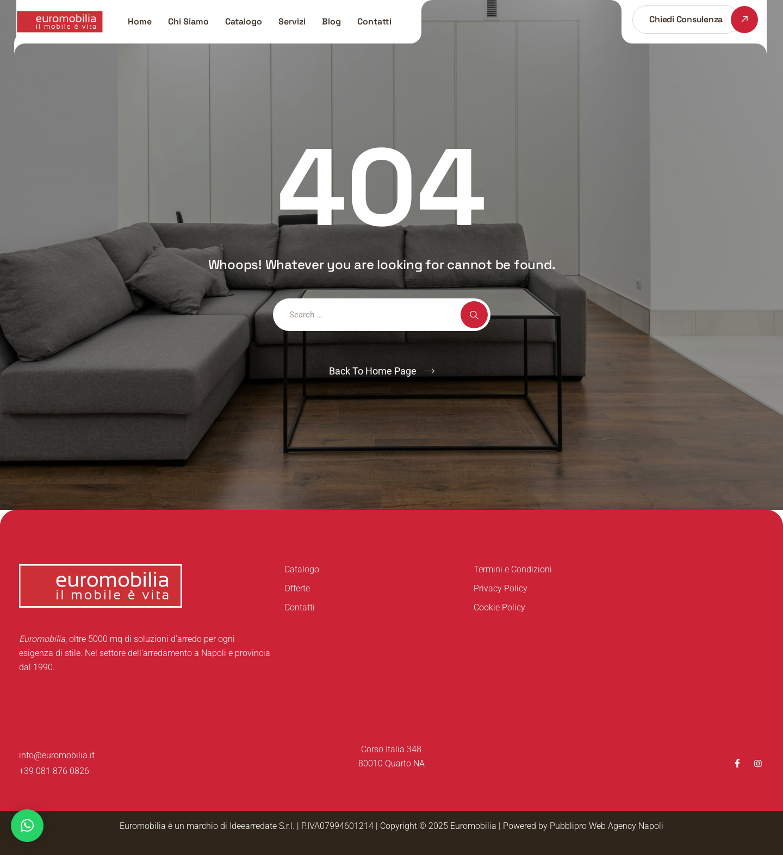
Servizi (292, 21)
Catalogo (243, 21)
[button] (27, 825)
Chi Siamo (188, 21)
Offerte (297, 588)
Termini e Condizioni (513, 569)
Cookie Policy (499, 607)
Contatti (374, 21)
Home (140, 21)
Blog (331, 21)
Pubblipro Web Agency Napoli (606, 826)
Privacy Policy (500, 588)
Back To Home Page (373, 371)
